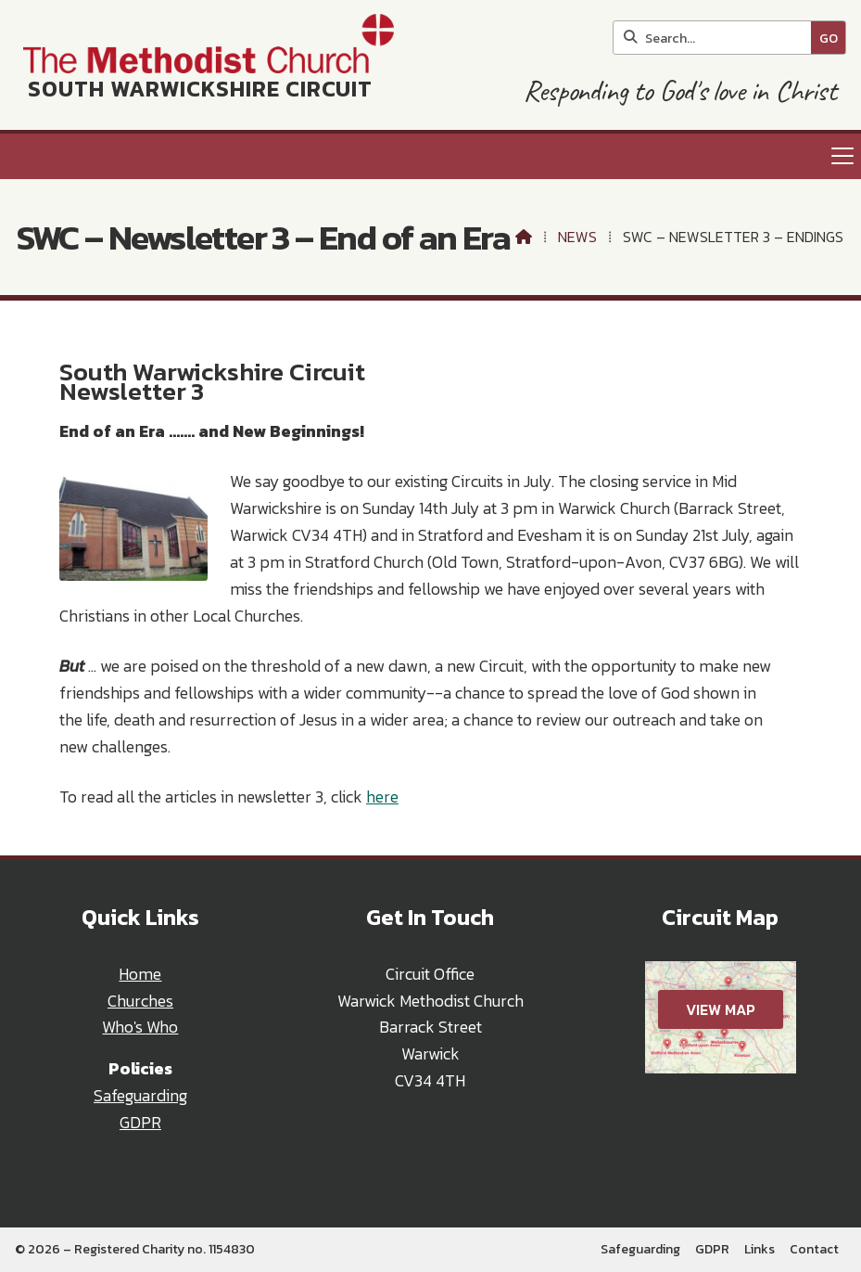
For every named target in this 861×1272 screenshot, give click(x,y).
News (577, 236)
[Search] (717, 37)
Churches (140, 1001)
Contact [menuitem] (814, 1249)
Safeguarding (140, 1096)
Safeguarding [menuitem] (640, 1249)
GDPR (140, 1123)
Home (140, 974)
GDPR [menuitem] (712, 1249)
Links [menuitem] (759, 1249)
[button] (430, 157)
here (382, 797)
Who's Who (140, 1027)
